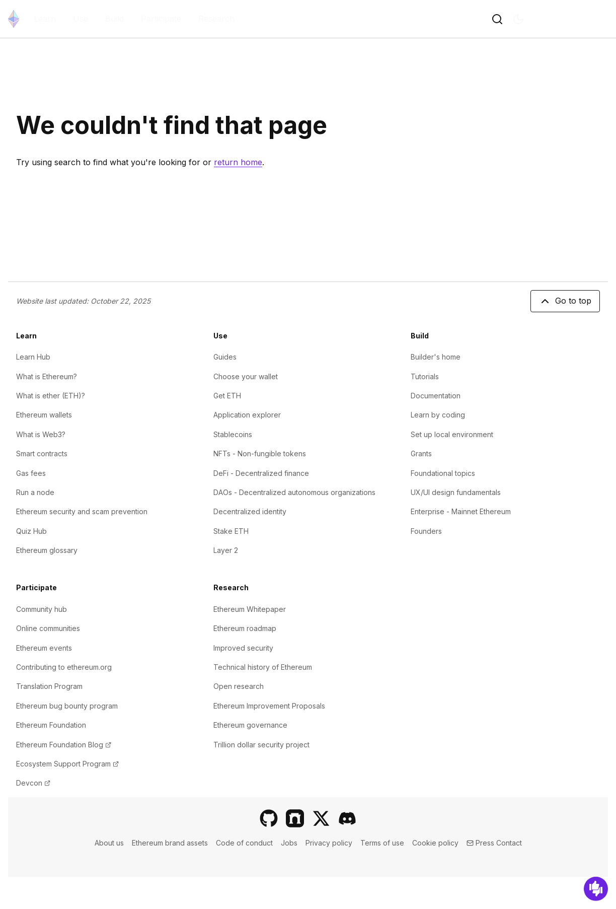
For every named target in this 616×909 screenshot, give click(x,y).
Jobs (289, 842)
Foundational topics (443, 473)
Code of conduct (244, 842)
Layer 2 (225, 550)
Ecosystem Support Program (67, 763)
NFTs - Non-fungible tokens (259, 453)
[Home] (13, 19)
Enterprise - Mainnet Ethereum (461, 511)
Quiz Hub (31, 531)
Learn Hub (33, 357)
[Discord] (347, 818)
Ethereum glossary (47, 550)
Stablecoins (232, 434)
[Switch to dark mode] (518, 19)
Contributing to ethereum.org (64, 667)
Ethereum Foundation (51, 725)
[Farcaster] (295, 818)
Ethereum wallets (44, 414)
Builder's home (435, 357)
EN (568, 19)
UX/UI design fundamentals (456, 492)
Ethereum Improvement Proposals (269, 706)
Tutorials (425, 376)
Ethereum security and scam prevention (81, 511)
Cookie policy (435, 842)
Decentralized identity (249, 511)
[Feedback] (596, 889)
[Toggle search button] (497, 19)
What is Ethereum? (46, 376)
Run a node (35, 492)
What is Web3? (40, 434)
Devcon (33, 783)
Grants (421, 453)
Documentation (435, 395)
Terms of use (382, 842)
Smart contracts (41, 453)
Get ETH (227, 395)
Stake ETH (231, 531)
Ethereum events (44, 648)
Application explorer (247, 414)
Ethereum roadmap (244, 628)
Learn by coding (438, 414)
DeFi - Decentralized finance (261, 473)
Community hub (41, 609)
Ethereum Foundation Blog (63, 744)
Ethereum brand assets (170, 842)
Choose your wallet (245, 376)
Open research (238, 686)
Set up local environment (452, 434)
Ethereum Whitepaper (249, 609)
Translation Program (49, 686)
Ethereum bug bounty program (67, 706)
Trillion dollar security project (261, 744)
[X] (321, 818)
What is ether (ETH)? (50, 395)
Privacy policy (328, 842)
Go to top (565, 301)
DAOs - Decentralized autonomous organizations (294, 492)
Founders (426, 531)
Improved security (243, 648)
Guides (225, 357)
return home (238, 162)
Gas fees (31, 473)
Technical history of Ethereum (262, 667)
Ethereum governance (250, 725)
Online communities (48, 628)
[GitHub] (269, 818)
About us (109, 842)
